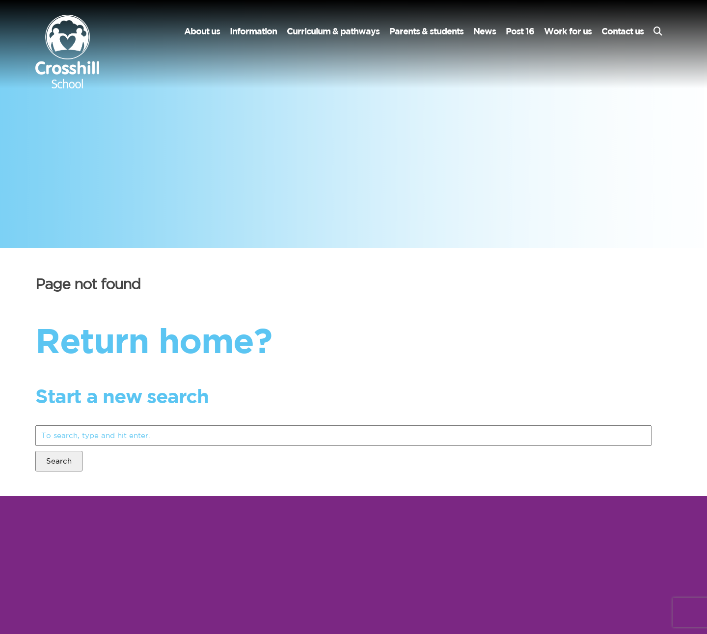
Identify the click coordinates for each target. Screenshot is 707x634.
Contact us (622, 31)
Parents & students (426, 31)
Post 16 (520, 31)
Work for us (568, 31)
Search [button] (59, 461)
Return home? (153, 340)
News (484, 31)
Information (253, 31)
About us (202, 31)
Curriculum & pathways (333, 31)
